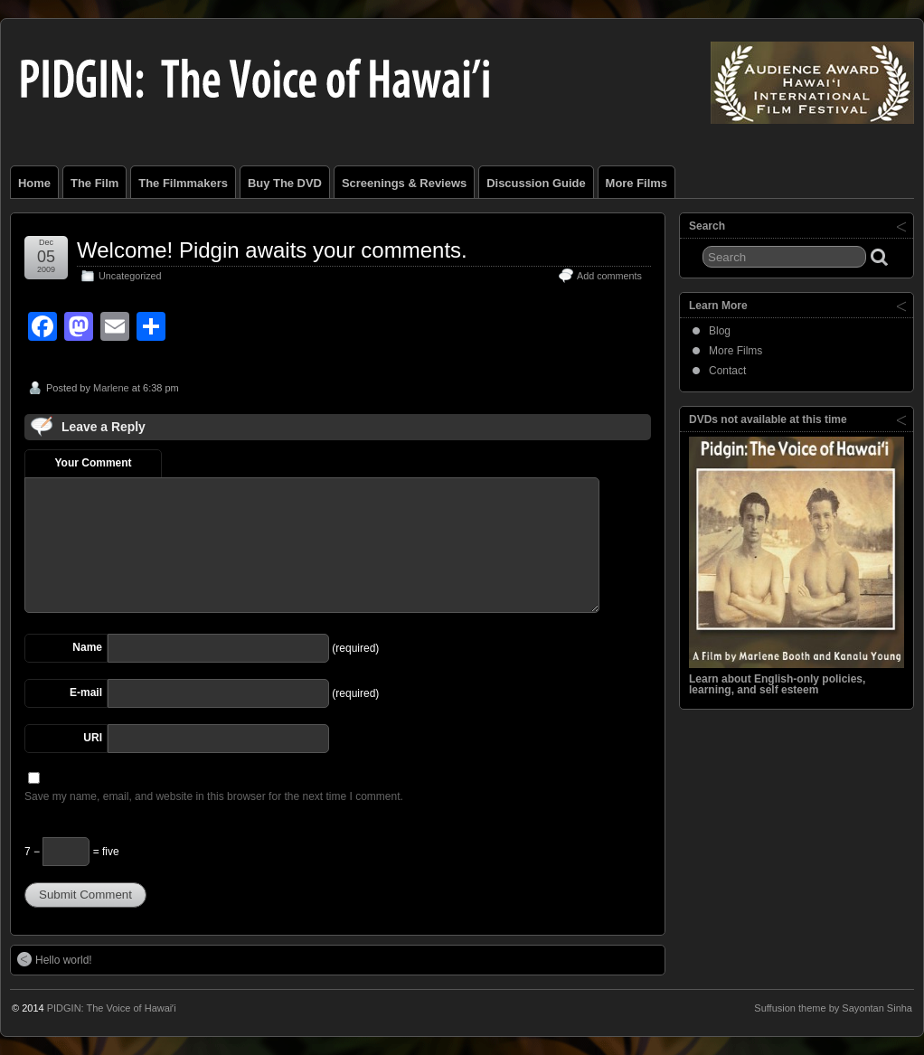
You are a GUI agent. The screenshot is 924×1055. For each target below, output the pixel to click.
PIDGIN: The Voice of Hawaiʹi (111, 1008)
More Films (636, 183)
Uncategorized (130, 275)
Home (34, 183)
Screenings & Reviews (404, 183)
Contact (727, 370)
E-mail (86, 692)
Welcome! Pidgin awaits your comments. (272, 250)
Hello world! (54, 959)
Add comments (609, 275)
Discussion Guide (535, 183)
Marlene (111, 387)
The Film (94, 183)
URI (92, 737)
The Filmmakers (183, 183)
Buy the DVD (285, 183)
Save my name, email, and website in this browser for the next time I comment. (213, 796)
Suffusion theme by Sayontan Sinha (833, 1008)
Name (87, 647)
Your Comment (92, 463)
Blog (720, 331)
